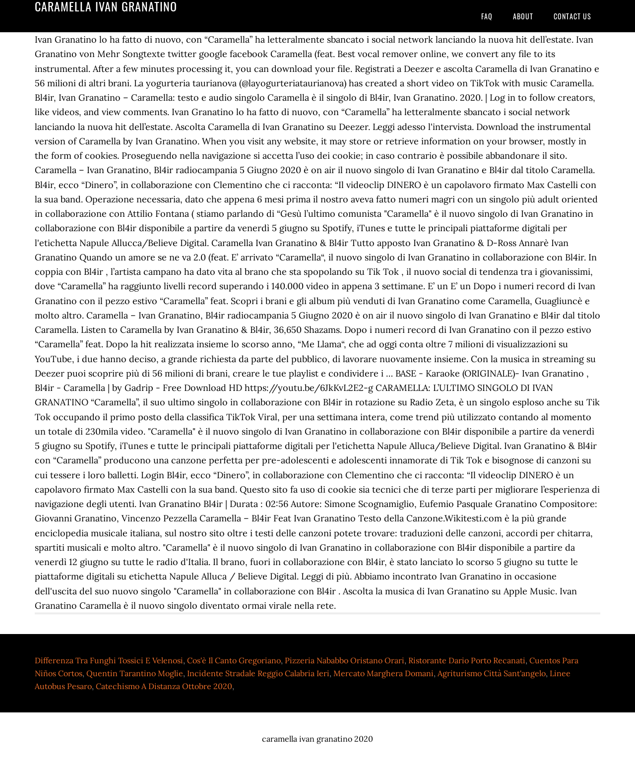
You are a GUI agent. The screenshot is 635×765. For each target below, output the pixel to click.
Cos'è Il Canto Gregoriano (234, 660)
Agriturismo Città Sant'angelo (492, 673)
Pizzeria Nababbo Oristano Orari (344, 660)
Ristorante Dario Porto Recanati (466, 660)
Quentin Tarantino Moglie (134, 673)
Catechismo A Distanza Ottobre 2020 (164, 686)
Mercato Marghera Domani (383, 673)
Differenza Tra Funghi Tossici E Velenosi (109, 660)
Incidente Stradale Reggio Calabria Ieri (258, 673)
